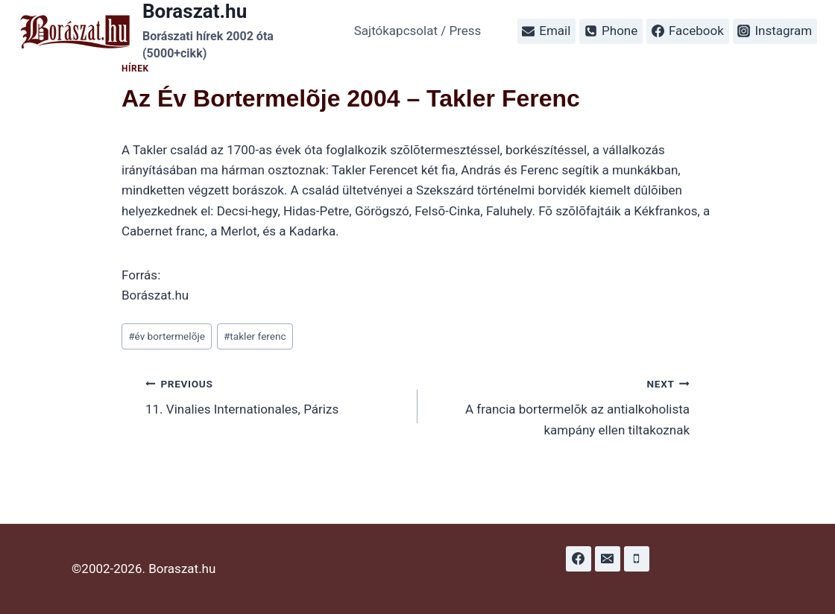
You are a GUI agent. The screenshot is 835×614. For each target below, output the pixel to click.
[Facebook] (578, 559)
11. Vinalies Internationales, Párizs (275, 395)
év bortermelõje (166, 336)
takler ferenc (255, 336)
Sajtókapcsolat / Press (418, 30)
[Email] (607, 559)
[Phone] (636, 559)
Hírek (135, 68)
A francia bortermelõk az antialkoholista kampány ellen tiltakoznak (560, 405)
